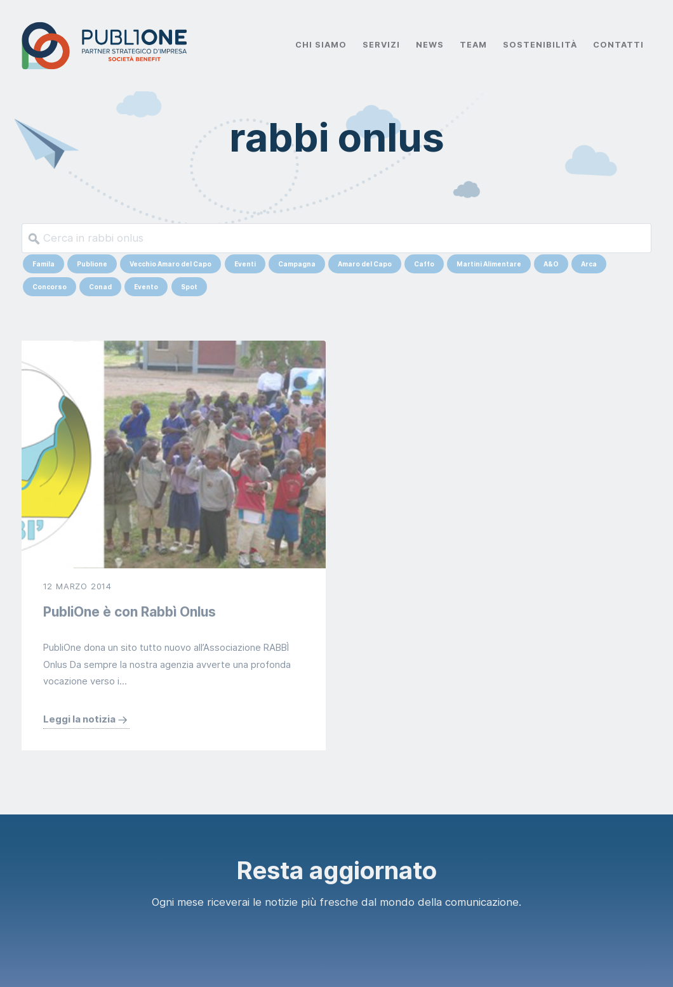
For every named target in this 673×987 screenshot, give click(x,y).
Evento (146, 287)
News (430, 44)
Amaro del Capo (365, 264)
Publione (92, 264)
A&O (551, 264)
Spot (189, 287)
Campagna (297, 264)
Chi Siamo (321, 44)
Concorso (49, 287)
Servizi (381, 44)
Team (473, 44)
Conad (100, 287)
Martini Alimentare (488, 264)
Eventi (245, 264)
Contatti (618, 44)
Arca (589, 264)
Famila (43, 264)
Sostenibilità (539, 44)
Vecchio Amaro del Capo (170, 264)
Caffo (424, 264)
